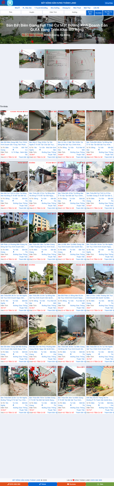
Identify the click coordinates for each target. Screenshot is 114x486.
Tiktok (42, 484)
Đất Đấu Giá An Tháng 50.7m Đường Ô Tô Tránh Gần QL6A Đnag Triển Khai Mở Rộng (100, 399)
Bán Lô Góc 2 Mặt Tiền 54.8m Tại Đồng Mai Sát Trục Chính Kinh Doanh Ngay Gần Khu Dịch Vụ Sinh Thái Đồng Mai (71, 143)
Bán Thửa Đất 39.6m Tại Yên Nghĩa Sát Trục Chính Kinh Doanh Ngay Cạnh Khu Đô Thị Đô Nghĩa (100, 245)
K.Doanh (13, 111)
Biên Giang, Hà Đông (58, 34)
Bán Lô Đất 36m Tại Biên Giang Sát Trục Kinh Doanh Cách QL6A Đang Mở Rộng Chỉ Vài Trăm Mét (71, 245)
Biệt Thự (87, 8)
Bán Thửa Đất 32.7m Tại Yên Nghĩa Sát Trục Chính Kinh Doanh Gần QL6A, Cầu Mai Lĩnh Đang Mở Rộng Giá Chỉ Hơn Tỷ (100, 348)
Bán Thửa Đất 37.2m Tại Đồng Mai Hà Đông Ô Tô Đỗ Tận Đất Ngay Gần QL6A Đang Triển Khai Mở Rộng (42, 194)
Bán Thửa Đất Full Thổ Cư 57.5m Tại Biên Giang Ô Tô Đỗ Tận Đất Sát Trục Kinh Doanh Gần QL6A (100, 194)
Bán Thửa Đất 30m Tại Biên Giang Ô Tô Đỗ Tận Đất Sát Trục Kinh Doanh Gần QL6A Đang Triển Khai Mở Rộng (70, 399)
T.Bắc (76, 213)
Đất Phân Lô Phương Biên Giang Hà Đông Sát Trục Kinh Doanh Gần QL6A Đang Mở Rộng (14, 245)
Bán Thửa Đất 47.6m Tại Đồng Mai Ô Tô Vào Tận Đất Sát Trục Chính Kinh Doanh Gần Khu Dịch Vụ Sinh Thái (70, 194)
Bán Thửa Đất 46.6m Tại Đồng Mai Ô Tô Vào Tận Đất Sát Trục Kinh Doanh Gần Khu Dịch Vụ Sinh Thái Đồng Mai (99, 143)
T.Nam (49, 162)
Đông (20, 162)
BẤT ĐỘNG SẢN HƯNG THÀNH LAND (26, 480)
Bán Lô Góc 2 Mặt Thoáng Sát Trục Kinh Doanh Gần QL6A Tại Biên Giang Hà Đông (100, 297)
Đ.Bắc (51, 111)
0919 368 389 (96, 480)
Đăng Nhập (109, 3)
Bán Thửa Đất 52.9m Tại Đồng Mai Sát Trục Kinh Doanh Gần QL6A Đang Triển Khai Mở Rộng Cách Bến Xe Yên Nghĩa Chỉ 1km (42, 297)
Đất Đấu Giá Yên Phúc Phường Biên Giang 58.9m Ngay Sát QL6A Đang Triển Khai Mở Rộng (42, 348)
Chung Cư (66, 8)
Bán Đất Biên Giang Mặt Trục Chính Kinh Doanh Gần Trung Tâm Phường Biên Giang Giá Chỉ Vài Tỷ (14, 143)
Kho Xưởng (55, 8)
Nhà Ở (17, 8)
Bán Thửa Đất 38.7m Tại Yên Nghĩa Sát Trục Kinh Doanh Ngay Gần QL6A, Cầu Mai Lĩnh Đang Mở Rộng (14, 297)
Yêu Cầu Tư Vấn (108, 13)
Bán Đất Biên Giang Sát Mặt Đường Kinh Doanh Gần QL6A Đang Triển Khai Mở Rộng (14, 348)
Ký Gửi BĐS (90, 13)
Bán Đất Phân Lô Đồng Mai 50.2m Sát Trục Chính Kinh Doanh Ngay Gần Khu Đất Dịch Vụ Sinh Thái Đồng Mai (70, 297)
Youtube (71, 484)
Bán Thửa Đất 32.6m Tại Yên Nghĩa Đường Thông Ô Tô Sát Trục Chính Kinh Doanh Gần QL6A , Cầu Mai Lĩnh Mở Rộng (14, 399)
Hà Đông (3, 111)
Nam (107, 162)
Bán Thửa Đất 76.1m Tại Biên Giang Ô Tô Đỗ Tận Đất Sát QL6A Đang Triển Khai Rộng (42, 399)
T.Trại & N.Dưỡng (41, 8)
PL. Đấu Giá (27, 8)
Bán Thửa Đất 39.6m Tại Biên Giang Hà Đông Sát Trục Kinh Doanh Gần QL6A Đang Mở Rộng (71, 348)
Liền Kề (96, 8)
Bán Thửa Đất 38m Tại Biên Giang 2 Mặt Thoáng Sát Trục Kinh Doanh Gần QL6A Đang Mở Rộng (42, 245)
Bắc (108, 111)
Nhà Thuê (77, 8)
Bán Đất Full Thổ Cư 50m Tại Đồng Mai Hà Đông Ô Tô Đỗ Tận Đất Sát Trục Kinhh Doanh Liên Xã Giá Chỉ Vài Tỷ (14, 194)
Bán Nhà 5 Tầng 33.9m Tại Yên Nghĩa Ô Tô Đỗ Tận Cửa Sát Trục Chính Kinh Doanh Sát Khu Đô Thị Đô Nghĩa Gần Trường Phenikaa (41, 143)
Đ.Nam (19, 111)
